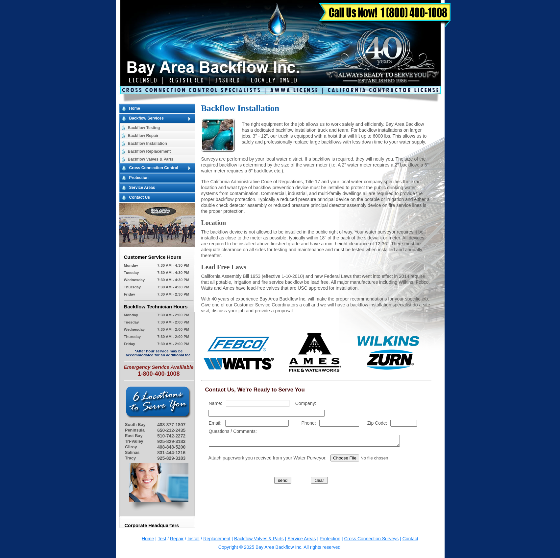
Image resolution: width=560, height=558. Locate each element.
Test (162, 538)
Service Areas (142, 187)
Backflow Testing (144, 127)
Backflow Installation (147, 143)
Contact (410, 538)
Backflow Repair (143, 135)
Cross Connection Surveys (371, 538)
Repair (176, 538)
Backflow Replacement (149, 151)
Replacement (217, 538)
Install (193, 538)
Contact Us (139, 197)
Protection (139, 177)
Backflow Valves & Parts (151, 159)
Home (134, 108)
